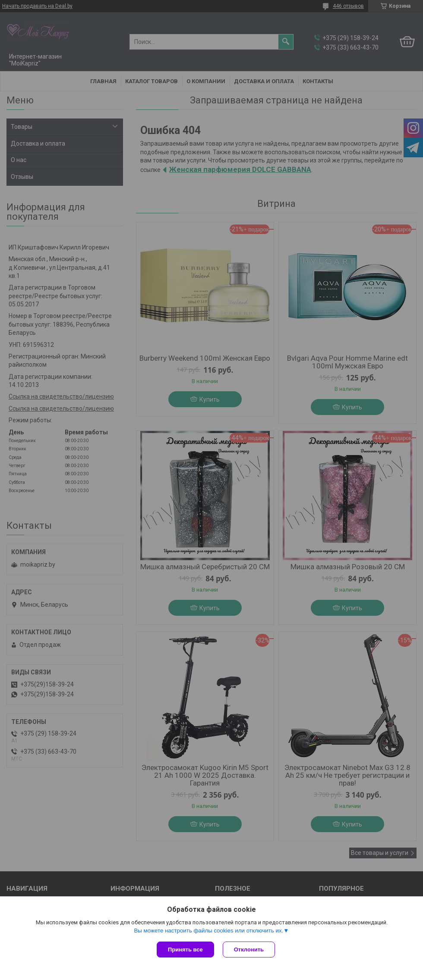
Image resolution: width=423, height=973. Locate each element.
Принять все (185, 949)
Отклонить (249, 949)
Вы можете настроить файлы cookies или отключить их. (208, 930)
